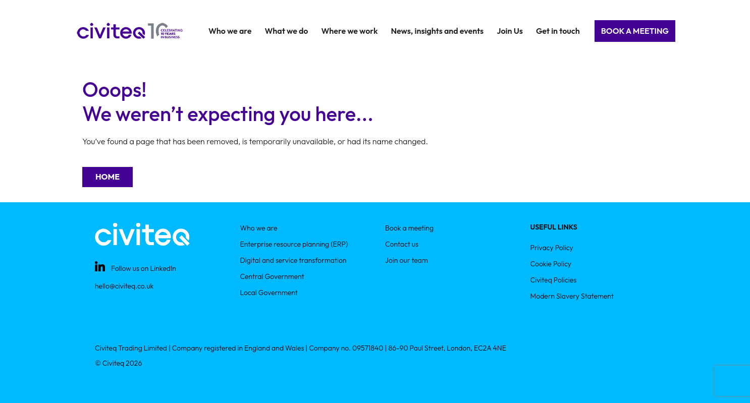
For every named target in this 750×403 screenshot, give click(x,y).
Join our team (406, 260)
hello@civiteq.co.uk (124, 286)
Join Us (510, 31)
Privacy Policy (551, 247)
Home (107, 176)
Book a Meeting (635, 31)
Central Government (272, 276)
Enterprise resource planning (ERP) (294, 244)
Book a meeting (409, 228)
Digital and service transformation (293, 260)
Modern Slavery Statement (572, 296)
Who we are (259, 228)
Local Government (269, 292)
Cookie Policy (550, 263)
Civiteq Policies (553, 279)
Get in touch (558, 31)
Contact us (401, 244)
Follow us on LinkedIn (143, 268)
